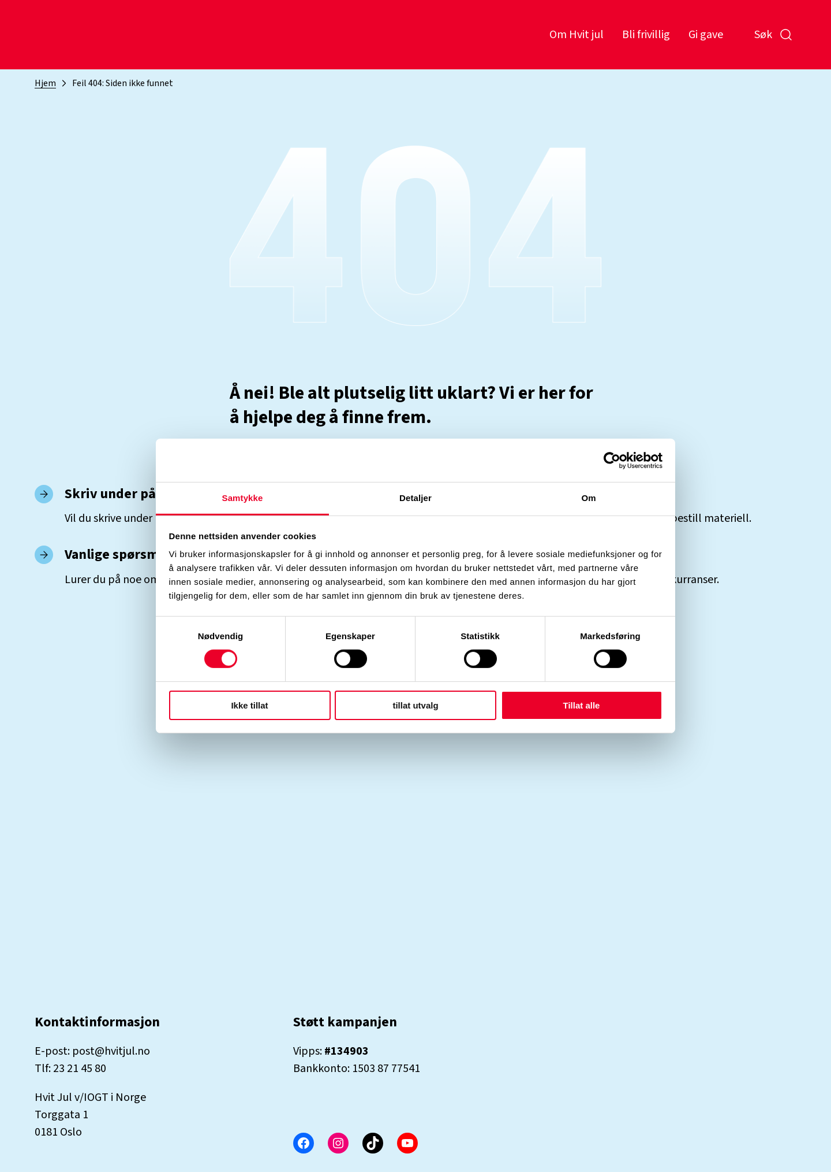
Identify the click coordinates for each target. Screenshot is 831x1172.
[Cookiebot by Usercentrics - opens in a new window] (612, 460)
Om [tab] (588, 498)
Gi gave (705, 35)
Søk (773, 35)
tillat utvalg (415, 705)
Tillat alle (581, 705)
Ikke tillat (249, 705)
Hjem (45, 83)
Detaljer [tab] (415, 498)
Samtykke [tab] (242, 498)
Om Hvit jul (576, 35)
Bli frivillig (646, 35)
